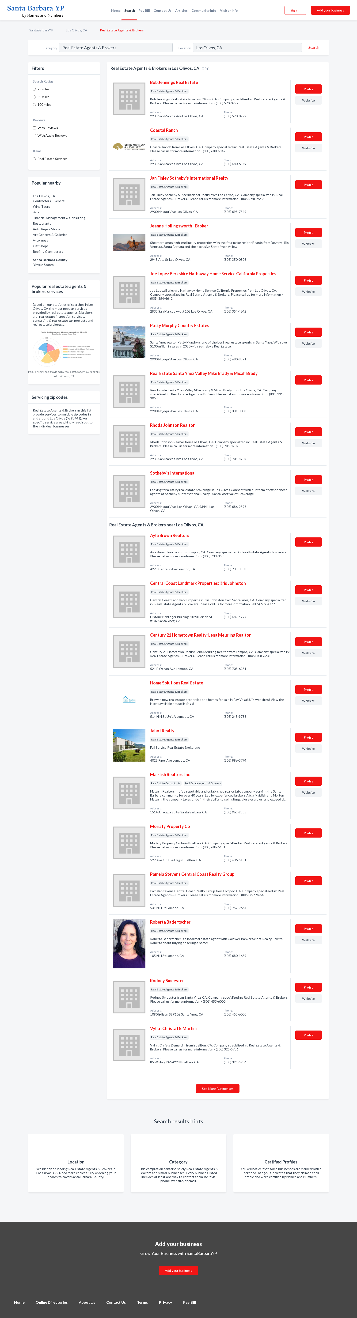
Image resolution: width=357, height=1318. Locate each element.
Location (184, 48)
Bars (36, 212)
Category (50, 48)
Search (129, 10)
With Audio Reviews (52, 135)
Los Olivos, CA (76, 30)
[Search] (313, 47)
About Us (87, 1302)
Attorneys (40, 240)
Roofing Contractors (48, 251)
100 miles (44, 104)
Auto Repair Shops (46, 229)
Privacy (165, 1302)
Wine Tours (41, 206)
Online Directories (52, 1302)
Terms (142, 1302)
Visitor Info (229, 10)
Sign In (295, 10)
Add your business (330, 10)
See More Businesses (218, 1089)
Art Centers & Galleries (50, 235)
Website (308, 100)
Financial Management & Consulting (59, 218)
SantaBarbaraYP (41, 30)
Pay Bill (144, 10)
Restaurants (42, 223)
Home (116, 10)
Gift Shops (41, 246)
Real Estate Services (53, 159)
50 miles (43, 97)
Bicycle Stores (43, 265)
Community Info (203, 10)
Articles (181, 10)
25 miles (43, 89)
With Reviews (48, 128)
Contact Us (162, 10)
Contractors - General (49, 201)
